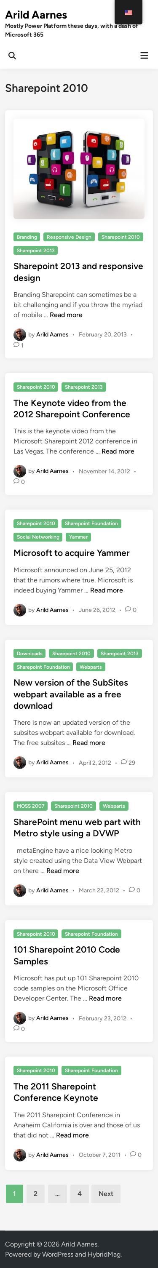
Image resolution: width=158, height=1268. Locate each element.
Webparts (91, 667)
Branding (27, 237)
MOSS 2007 (31, 806)
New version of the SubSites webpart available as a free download (70, 694)
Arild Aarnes (36, 14)
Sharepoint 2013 (36, 251)
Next (106, 1194)
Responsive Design (69, 237)
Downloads (30, 654)
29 (132, 762)
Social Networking (38, 537)
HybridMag (104, 1254)
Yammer (78, 537)
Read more (66, 315)
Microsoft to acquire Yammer (71, 552)
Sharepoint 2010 (121, 237)
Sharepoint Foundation (91, 523)
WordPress (57, 1254)
